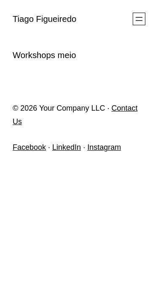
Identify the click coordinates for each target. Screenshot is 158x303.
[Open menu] (139, 19)
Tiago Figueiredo (44, 19)
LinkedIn (66, 147)
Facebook (29, 147)
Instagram (104, 147)
